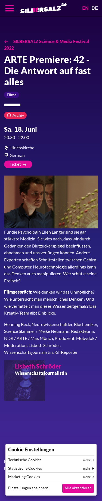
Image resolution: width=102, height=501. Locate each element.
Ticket (15, 164)
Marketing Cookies (24, 477)
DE (94, 8)
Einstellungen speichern (28, 487)
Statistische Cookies (25, 468)
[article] (51, 147)
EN (85, 8)
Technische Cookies (24, 460)
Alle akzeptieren (78, 487)
